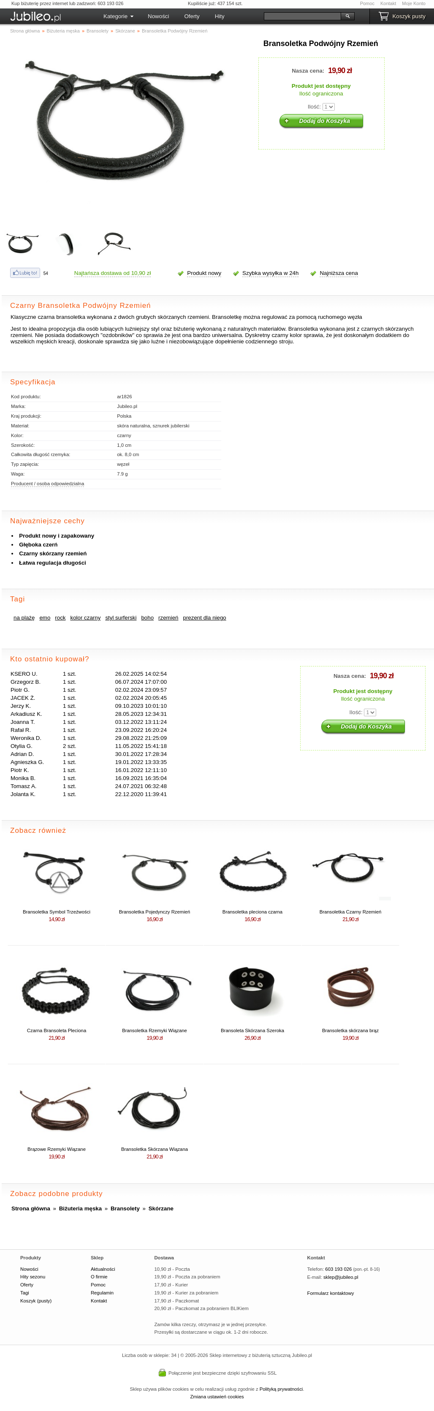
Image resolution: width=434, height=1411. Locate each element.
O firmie (99, 1276)
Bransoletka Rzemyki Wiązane (154, 1030)
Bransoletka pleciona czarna (252, 911)
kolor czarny (86, 617)
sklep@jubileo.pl (340, 1277)
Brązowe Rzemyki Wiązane (56, 1149)
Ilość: (314, 106)
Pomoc (367, 3)
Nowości (158, 16)
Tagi (24, 1292)
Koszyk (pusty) (36, 1300)
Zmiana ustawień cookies (217, 1396)
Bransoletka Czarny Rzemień (351, 911)
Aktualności (103, 1269)
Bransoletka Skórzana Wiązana (154, 1149)
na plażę (24, 617)
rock (60, 617)
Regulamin (102, 1292)
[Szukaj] (302, 16)
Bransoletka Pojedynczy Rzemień (154, 911)
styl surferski (120, 617)
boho (147, 617)
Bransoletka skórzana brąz (350, 1030)
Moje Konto (414, 3)
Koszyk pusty (409, 16)
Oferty (191, 16)
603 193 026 (338, 1269)
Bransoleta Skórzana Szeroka (252, 1030)
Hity (220, 16)
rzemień (168, 617)
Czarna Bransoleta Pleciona (56, 1030)
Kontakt (388, 3)
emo (44, 617)
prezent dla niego (204, 617)
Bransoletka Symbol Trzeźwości (56, 911)
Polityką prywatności (281, 1389)
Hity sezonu (32, 1276)
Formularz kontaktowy (330, 1293)
